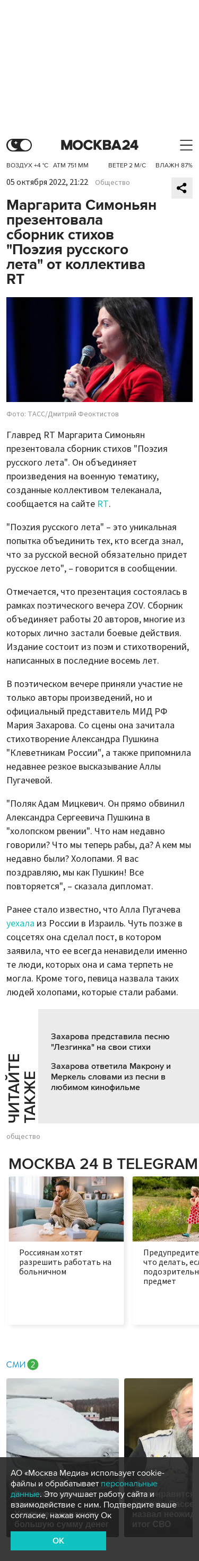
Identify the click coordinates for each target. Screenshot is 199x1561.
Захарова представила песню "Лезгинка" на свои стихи (110, 1041)
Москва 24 (100, 145)
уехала (20, 923)
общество (23, 1136)
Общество (112, 182)
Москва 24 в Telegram (103, 1164)
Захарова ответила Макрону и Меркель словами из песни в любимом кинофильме (111, 1077)
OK (58, 1541)
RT (103, 504)
